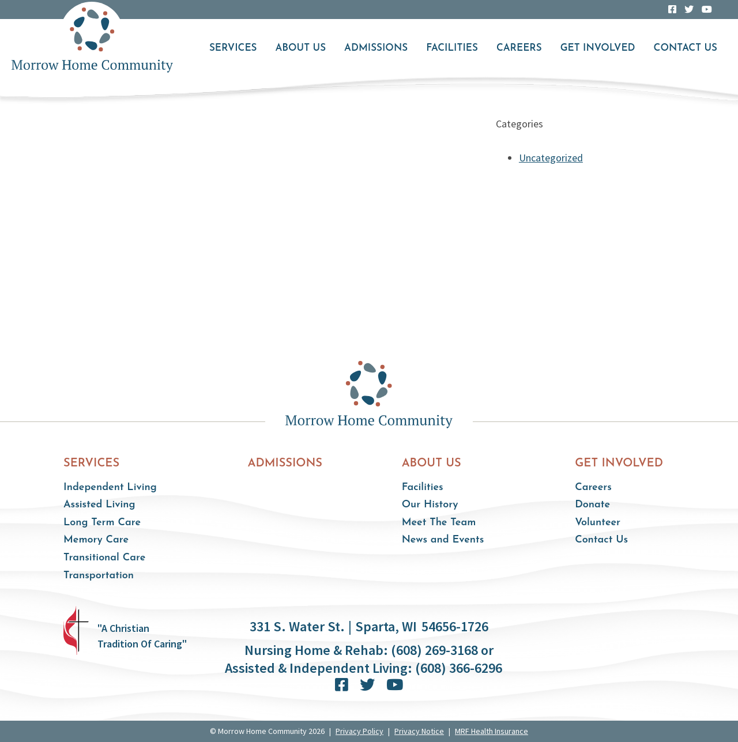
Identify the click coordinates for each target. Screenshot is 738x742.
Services (233, 48)
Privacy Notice (419, 731)
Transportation (98, 575)
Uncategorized (551, 157)
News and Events (443, 539)
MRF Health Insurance (491, 731)
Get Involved (597, 48)
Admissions (376, 48)
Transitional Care (104, 557)
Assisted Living (99, 504)
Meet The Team (439, 522)
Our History (430, 504)
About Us (300, 48)
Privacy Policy (359, 731)
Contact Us (685, 48)
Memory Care (96, 539)
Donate (592, 504)
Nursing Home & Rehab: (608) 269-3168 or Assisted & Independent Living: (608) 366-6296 (363, 659)
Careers (519, 48)
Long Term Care (102, 522)
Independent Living (110, 487)
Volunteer (597, 522)
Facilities (452, 48)
